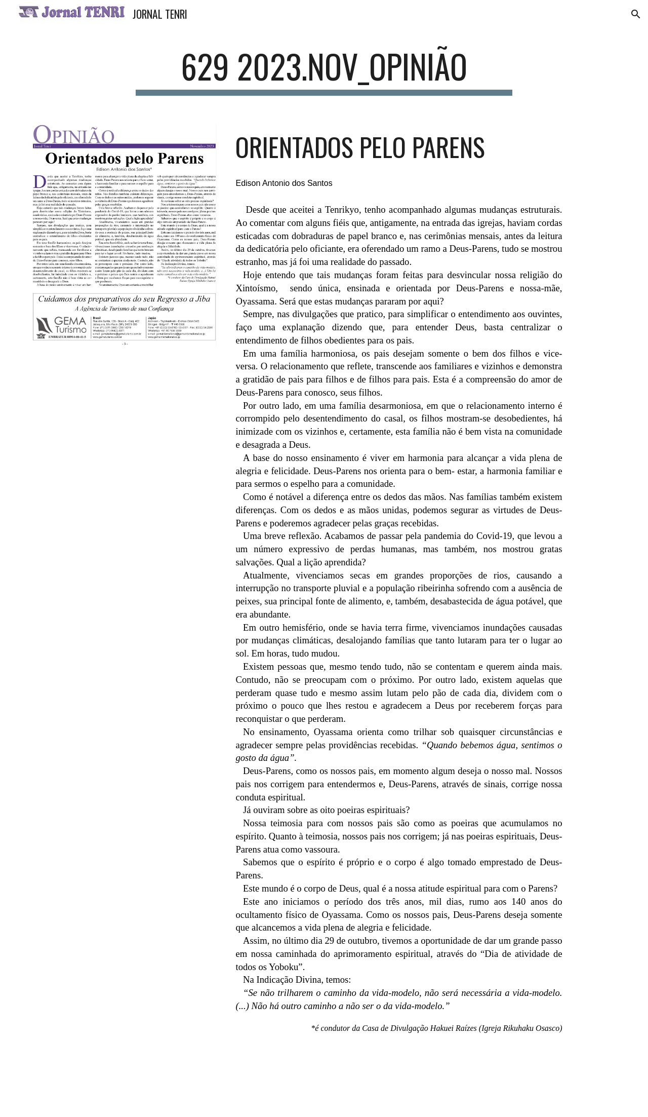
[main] (324, 71)
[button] (636, 14)
